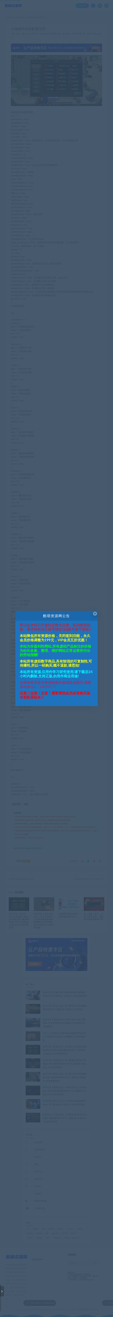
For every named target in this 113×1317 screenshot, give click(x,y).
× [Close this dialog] (95, 613)
